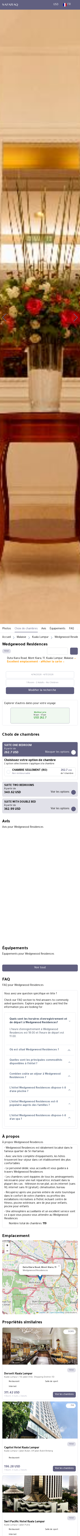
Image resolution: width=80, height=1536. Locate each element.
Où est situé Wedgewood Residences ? (40, 1050)
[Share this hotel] (74, 651)
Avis (43, 628)
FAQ (71, 628)
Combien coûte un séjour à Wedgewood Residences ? (40, 1076)
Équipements (57, 628)
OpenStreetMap (56, 1313)
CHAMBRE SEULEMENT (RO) (29, 770)
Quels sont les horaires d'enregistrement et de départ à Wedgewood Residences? (40, 1021)
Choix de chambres (26, 628)
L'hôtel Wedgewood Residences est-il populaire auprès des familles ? (40, 1103)
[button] (4, 317)
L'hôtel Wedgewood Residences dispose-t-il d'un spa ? (40, 1117)
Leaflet (40, 1313)
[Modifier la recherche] (40, 690)
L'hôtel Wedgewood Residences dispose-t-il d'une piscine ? (40, 1090)
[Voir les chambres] (64, 1394)
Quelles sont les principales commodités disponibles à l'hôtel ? (40, 1062)
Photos (6, 628)
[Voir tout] (40, 968)
